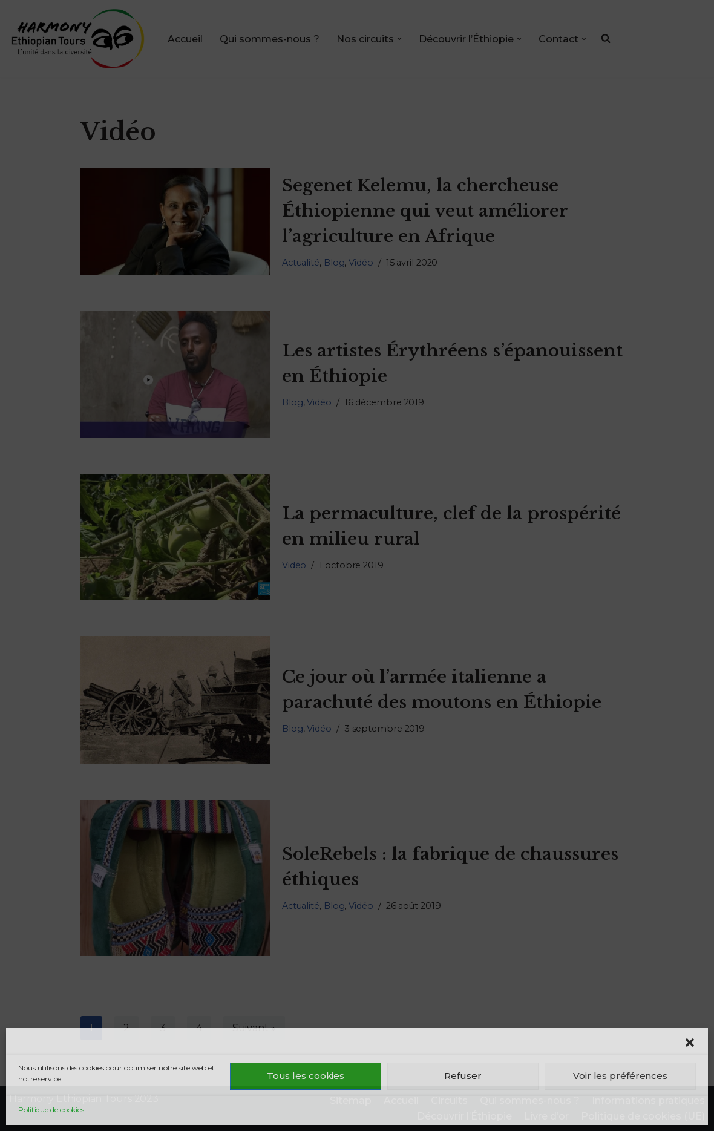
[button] (690, 1043)
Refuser (462, 1075)
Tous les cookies (305, 1075)
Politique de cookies (51, 1109)
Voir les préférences (620, 1075)
